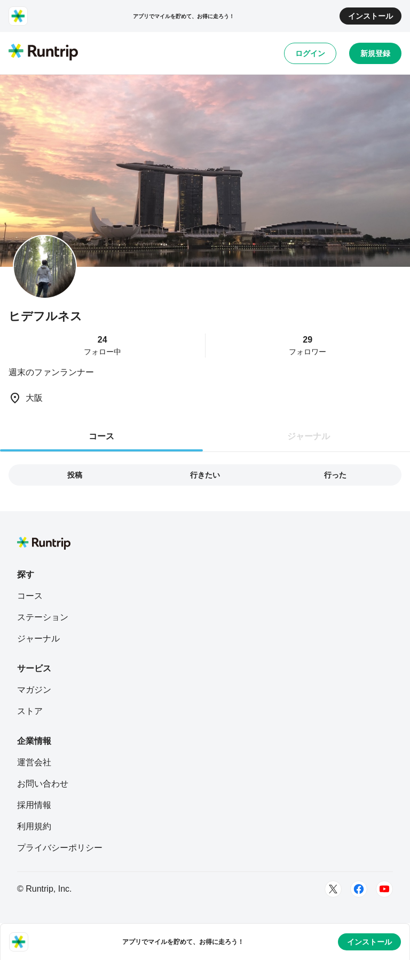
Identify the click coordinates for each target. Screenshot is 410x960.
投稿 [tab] (74, 475)
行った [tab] (335, 475)
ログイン (310, 53)
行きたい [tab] (205, 475)
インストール (370, 16)
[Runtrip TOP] (43, 53)
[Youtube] (384, 889)
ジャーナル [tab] (308, 436)
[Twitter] (333, 889)
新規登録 (375, 53)
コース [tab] (101, 436)
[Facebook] (358, 889)
